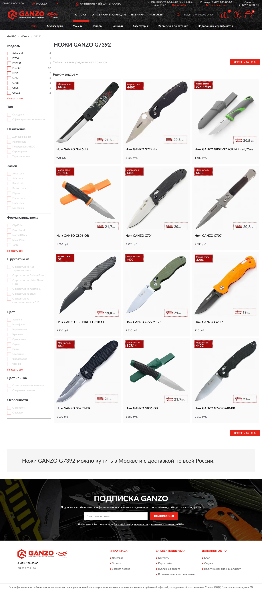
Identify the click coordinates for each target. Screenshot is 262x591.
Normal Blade (19, 235)
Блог (207, 558)
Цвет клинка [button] (17, 378)
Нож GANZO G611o (209, 322)
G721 (15, 73)
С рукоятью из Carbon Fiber (28, 275)
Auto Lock (18, 173)
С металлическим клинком (28, 385)
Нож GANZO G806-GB (142, 408)
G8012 (16, 93)
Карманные (19, 142)
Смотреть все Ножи (245, 62)
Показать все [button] (15, 98)
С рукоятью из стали (24, 294)
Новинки (137, 14)
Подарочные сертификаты (215, 26)
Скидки (208, 563)
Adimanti (17, 53)
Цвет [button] (11, 312)
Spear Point (18, 240)
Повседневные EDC (23, 146)
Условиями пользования (163, 524)
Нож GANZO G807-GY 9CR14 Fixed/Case (224, 149)
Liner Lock (18, 203)
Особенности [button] (17, 400)
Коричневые (19, 329)
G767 (15, 78)
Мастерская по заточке (173, 26)
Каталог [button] (81, 14)
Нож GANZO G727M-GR (143, 322)
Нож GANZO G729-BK (142, 149)
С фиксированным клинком (28, 119)
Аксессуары (140, 26)
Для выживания (21, 137)
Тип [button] (10, 107)
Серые (16, 344)
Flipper (16, 193)
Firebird (16, 68)
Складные (18, 114)
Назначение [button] (16, 129)
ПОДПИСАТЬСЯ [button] (164, 516)
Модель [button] (13, 46)
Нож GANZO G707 (208, 235)
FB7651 (16, 63)
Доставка (117, 558)
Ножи (33, 26)
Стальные (18, 354)
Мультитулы (55, 26)
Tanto (15, 245)
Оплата (116, 563)
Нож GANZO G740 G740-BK (215, 408)
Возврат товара (121, 569)
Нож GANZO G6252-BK (73, 408)
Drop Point (18, 230)
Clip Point (17, 225)
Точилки (117, 26)
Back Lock (18, 183)
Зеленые (17, 319)
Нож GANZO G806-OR (72, 235)
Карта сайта (165, 563)
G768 (15, 83)
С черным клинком (23, 390)
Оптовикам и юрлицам (109, 14)
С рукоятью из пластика (26, 289)
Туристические (21, 156)
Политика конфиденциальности (223, 569)
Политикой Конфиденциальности (131, 524)
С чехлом (17, 412)
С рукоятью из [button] (18, 259)
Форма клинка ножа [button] (22, 217)
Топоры (97, 26)
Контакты (156, 14)
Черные (16, 364)
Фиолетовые (19, 359)
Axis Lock (17, 178)
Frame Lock (18, 198)
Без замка (18, 208)
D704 (15, 58)
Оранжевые (19, 339)
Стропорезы (19, 151)
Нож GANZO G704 (139, 235)
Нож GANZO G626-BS (72, 149)
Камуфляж (18, 324)
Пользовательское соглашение (176, 574)
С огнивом (18, 408)
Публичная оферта (169, 569)
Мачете (78, 26)
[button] (216, 5)
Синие (16, 349)
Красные (17, 334)
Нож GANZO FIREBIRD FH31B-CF (80, 322)
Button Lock (19, 188)
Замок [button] (12, 166)
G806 (15, 88)
